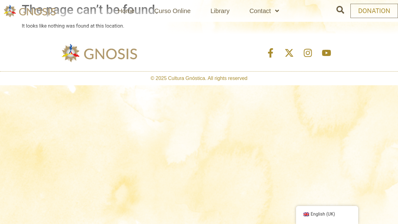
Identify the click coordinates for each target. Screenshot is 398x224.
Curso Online (172, 10)
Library (220, 10)
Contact (264, 11)
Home (126, 10)
